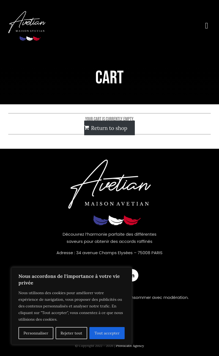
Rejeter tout (71, 333)
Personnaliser (35, 333)
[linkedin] (132, 275)
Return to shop (109, 128)
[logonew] (26, 13)
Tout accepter (106, 333)
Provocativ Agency (130, 346)
